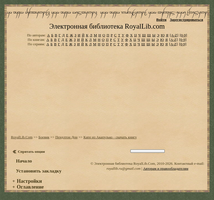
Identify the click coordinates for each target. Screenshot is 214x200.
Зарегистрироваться (186, 20)
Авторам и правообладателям (165, 168)
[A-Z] (174, 35)
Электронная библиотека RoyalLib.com (107, 26)
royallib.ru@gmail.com (123, 168)
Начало (24, 161)
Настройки (29, 181)
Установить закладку (39, 171)
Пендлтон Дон (66, 137)
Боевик (43, 137)
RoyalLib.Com (22, 137)
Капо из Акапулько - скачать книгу (110, 137)
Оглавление (30, 187)
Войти (161, 20)
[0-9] (183, 35)
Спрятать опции (31, 151)
